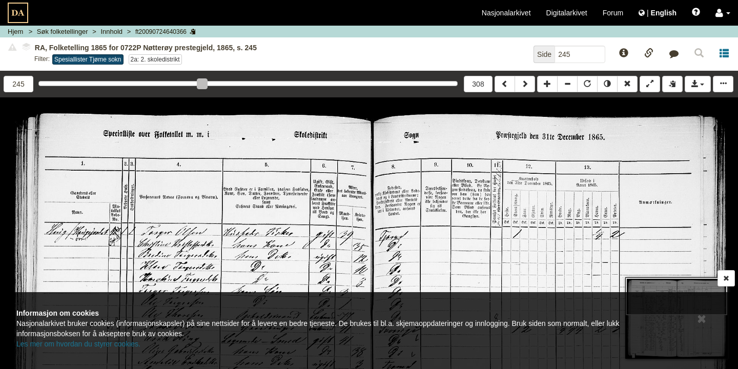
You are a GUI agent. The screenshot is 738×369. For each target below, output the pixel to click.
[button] (723, 13)
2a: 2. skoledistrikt (155, 59)
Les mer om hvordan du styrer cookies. (78, 344)
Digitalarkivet (566, 13)
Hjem (15, 31)
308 (478, 84)
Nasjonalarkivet (506, 13)
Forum (613, 13)
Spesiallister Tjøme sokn (87, 59)
